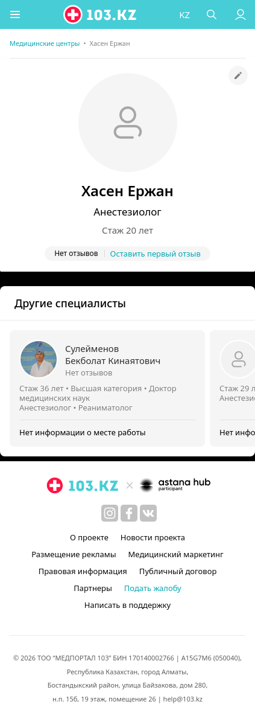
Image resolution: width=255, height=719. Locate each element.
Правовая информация (83, 571)
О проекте (89, 537)
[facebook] (129, 513)
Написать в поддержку (127, 604)
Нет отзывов (88, 372)
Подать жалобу (152, 588)
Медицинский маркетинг (176, 554)
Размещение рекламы (73, 554)
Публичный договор (177, 571)
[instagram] (109, 513)
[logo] (100, 14)
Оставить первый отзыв (155, 253)
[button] (15, 14)
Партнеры (93, 588)
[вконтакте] (148, 513)
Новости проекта (153, 537)
